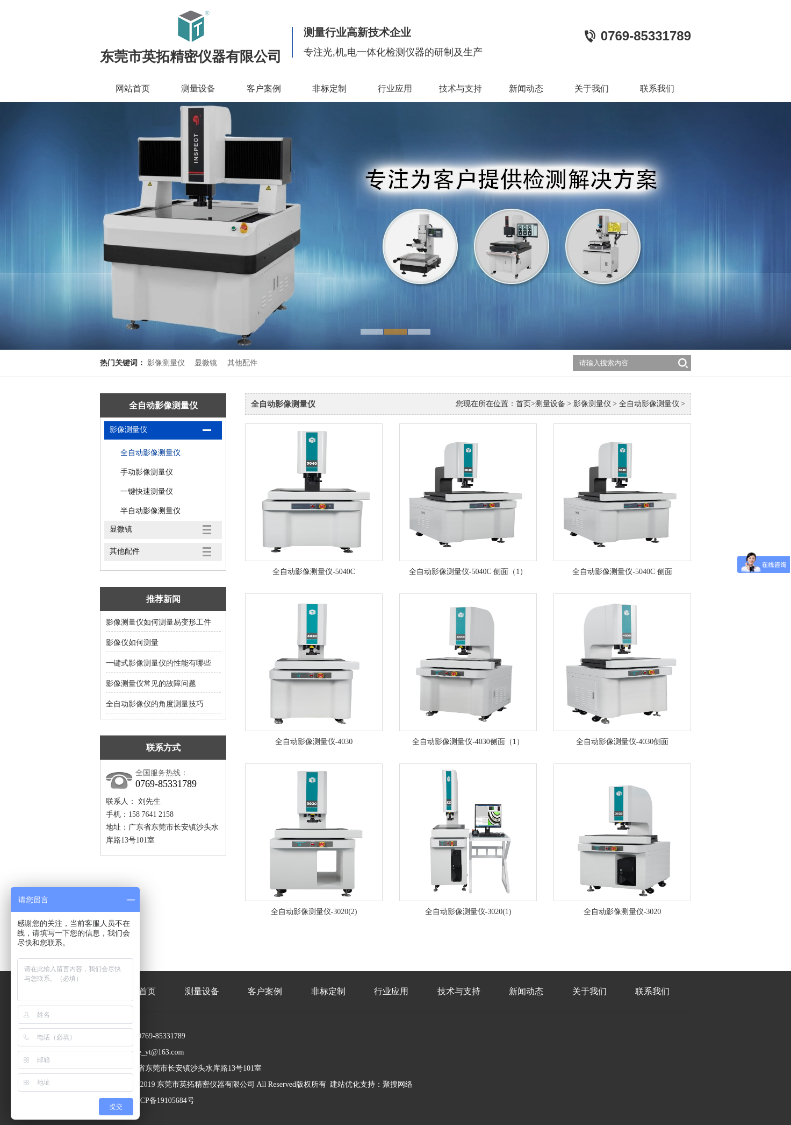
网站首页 (133, 88)
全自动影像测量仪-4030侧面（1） (468, 742)
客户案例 (264, 88)
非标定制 (329, 88)
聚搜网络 (398, 1084)
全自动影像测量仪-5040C (313, 572)
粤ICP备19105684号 (162, 1100)
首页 (523, 404)
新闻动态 (526, 88)
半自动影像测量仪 (150, 511)
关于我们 (591, 88)
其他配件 (242, 363)
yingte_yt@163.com (153, 1052)
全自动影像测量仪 (150, 453)
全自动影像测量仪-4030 (314, 742)
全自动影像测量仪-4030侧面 (622, 742)
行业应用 (395, 88)
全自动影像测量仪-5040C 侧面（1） (468, 572)
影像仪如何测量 (132, 643)
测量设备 (198, 88)
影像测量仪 (166, 363)
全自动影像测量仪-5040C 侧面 (622, 572)
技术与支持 (460, 88)
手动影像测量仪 (146, 472)
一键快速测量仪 (146, 491)
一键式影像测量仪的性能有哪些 (158, 663)
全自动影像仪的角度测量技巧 (155, 704)
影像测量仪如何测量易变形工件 (158, 622)
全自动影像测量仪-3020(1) (468, 912)
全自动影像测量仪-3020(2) (314, 912)
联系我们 (657, 88)
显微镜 (206, 363)
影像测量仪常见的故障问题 (151, 684)
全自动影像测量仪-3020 (622, 912)
